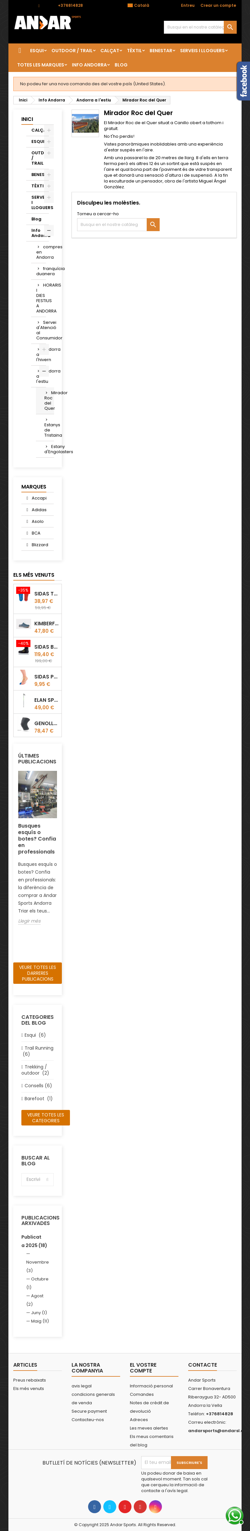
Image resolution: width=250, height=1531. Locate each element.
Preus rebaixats (29, 1380)
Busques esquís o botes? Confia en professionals (37, 838)
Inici (27, 119)
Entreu (188, 5)
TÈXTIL (134, 50)
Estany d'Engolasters (49, 449)
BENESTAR (161, 50)
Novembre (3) (37, 1266)
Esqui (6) (35, 1035)
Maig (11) (40, 1321)
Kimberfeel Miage (46, 623)
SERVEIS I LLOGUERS (202, 50)
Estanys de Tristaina (49, 430)
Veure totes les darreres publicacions (37, 973)
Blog (121, 65)
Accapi (39, 498)
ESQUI (37, 50)
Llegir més (29, 921)
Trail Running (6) (37, 1051)
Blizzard (39, 545)
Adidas (39, 510)
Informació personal (151, 1386)
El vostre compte (143, 1367)
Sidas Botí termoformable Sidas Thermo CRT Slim (46, 647)
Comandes (142, 1394)
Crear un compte (218, 5)
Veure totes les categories (45, 1118)
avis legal (82, 1386)
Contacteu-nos (88, 1420)
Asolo (37, 521)
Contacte (22, 5)
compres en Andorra (41, 252)
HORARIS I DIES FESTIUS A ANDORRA (41, 298)
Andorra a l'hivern (41, 354)
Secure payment (89, 1411)
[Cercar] (200, 27)
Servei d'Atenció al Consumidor (41, 330)
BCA (35, 533)
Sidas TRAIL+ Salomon (46, 594)
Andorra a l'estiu (41, 376)
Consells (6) (38, 1085)
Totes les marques (40, 65)
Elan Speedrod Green (46, 700)
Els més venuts (33, 575)
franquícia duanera (41, 271)
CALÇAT (109, 50)
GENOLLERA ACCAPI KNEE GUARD (46, 723)
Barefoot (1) (39, 1098)
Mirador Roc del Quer (49, 400)
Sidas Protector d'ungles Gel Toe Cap (46, 677)
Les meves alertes (149, 1428)
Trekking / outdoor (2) (35, 1070)
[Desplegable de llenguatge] (142, 5)
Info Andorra (89, 65)
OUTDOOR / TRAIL (72, 50)
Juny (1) (39, 1313)
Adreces (139, 1420)
